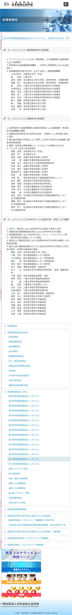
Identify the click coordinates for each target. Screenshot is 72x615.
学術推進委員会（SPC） (18, 392)
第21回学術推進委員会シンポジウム (24, 396)
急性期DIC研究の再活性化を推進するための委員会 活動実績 (33, 531)
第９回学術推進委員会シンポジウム (24, 454)
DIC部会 (12, 371)
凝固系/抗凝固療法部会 (18, 385)
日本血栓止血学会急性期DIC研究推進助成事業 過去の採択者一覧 (37, 525)
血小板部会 (13, 351)
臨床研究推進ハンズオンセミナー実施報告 (25, 545)
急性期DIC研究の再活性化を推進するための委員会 (29, 516)
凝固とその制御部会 (17, 483)
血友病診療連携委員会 (17, 509)
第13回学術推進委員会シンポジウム (24, 435)
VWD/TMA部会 (15, 380)
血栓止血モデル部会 (17, 503)
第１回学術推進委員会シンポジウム (24, 464)
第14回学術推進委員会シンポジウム (24, 430)
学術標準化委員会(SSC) (17, 332)
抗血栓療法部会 (15, 498)
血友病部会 (13, 337)
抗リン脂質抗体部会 (17, 361)
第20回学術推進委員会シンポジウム (24, 401)
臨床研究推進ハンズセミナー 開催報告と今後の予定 (32, 520)
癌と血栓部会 (14, 473)
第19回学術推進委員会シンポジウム (24, 406)
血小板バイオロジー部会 (19, 493)
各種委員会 (12, 326)
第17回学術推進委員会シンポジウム (24, 415)
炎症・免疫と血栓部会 (18, 478)
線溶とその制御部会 (17, 488)
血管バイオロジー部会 (18, 469)
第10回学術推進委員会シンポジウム (24, 449)
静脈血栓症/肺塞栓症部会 (19, 366)
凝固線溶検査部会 (16, 356)
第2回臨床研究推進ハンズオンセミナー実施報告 (28, 538)
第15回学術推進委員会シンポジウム (24, 425)
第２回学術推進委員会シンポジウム (24, 459)
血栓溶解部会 (14, 346)
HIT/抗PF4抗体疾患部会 (19, 375)
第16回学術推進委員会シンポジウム (24, 420)
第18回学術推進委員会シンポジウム (24, 411)
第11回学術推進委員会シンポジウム (24, 444)
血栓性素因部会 (15, 342)
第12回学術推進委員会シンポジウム (24, 440)
